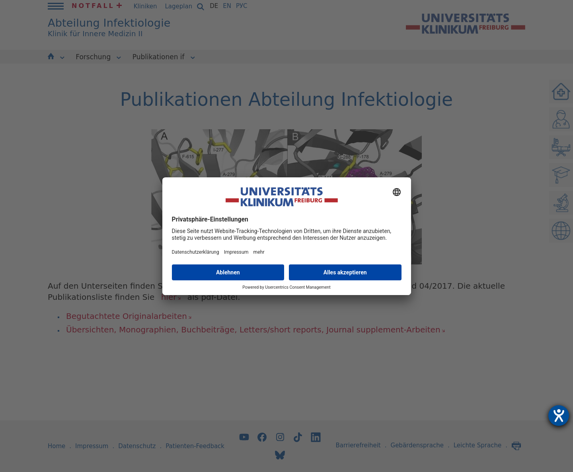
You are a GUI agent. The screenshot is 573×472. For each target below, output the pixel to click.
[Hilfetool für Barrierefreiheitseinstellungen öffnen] (558, 415)
